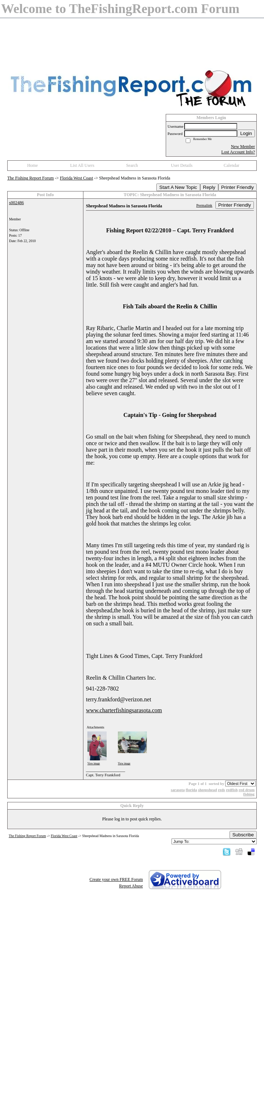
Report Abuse (131, 885)
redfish (232, 790)
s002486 (16, 202)
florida (191, 790)
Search (132, 165)
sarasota (178, 790)
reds (221, 790)
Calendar (231, 165)
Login (246, 133)
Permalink (204, 205)
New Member (243, 146)
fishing (249, 794)
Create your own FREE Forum (116, 879)
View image (93, 763)
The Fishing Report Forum (30, 178)
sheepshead (207, 790)
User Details (182, 165)
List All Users (82, 165)
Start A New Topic (178, 187)
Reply (209, 187)
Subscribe (243, 834)
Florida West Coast (76, 178)
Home (32, 165)
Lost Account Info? (238, 152)
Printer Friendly (237, 187)
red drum (247, 790)
